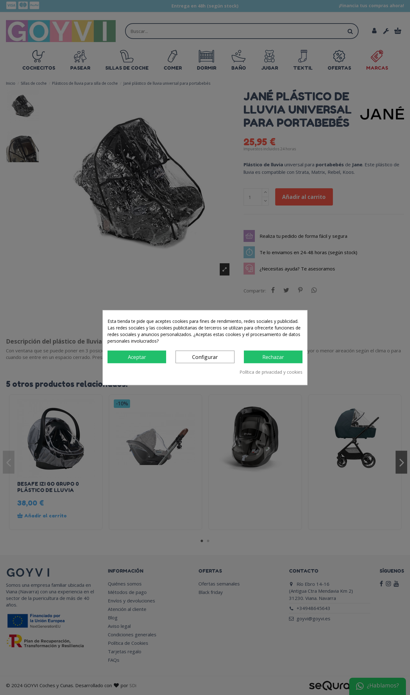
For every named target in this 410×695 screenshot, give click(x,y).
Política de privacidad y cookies (270, 372)
